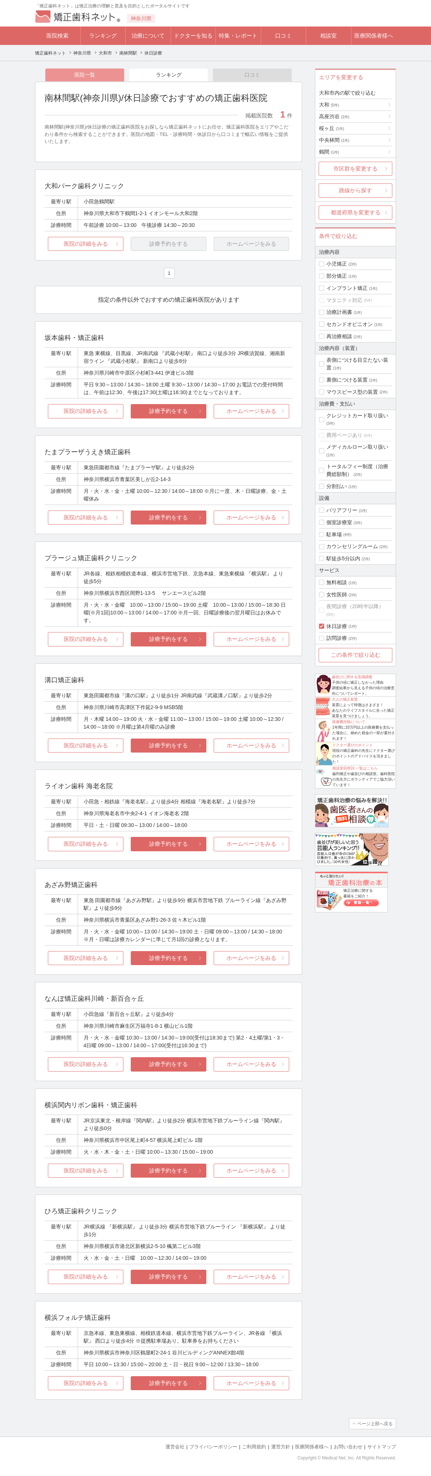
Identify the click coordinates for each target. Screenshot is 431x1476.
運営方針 (280, 1446)
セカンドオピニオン (349, 324)
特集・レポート (238, 35)
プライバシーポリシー (213, 1446)
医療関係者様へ (373, 35)
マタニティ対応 (344, 300)
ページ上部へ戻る (375, 1423)
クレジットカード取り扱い (357, 415)
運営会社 (175, 1446)
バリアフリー (341, 510)
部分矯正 (336, 276)
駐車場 (334, 534)
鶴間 (329, 152)
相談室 (328, 35)
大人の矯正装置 (345, 699)
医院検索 (57, 35)
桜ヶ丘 (331, 128)
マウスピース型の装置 (352, 392)
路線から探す (355, 190)
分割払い (336, 486)
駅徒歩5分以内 (343, 558)
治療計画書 (339, 312)
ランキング (103, 35)
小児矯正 (336, 264)
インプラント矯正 (347, 288)
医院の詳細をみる (86, 244)
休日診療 (336, 626)
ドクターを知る (193, 35)
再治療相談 (339, 336)
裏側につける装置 (347, 380)
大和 (329, 105)
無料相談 (336, 582)
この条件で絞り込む (356, 655)
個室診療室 (339, 522)
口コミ (283, 35)
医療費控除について (348, 722)
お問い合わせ (348, 1446)
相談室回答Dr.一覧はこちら (355, 768)
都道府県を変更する (356, 212)
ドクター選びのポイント (352, 745)
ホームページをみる (251, 411)
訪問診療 (336, 638)
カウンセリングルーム (352, 546)
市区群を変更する (355, 168)
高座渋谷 (334, 116)
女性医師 (336, 594)
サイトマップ (381, 1446)
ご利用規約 (254, 1446)
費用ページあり (344, 435)
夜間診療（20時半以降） (355, 606)
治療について (148, 35)
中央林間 (334, 140)
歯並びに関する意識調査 (352, 677)
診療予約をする (168, 411)
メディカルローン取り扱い (357, 447)
